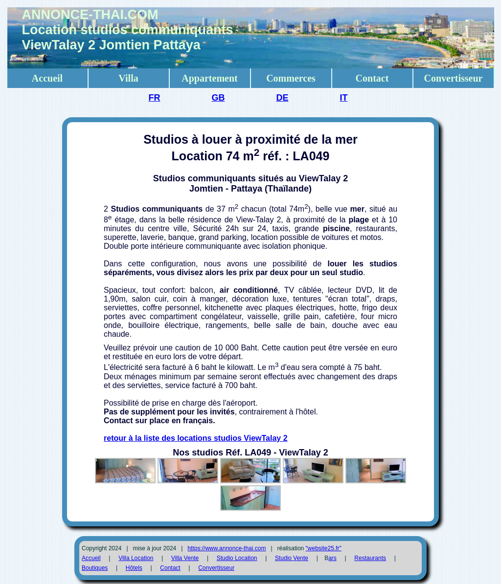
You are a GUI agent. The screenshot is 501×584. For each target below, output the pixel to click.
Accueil (47, 78)
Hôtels (134, 567)
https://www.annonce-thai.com (226, 548)
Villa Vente (185, 558)
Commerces (291, 78)
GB (218, 98)
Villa (128, 78)
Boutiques (95, 567)
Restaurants (370, 558)
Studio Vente (291, 558)
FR (154, 98)
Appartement (209, 78)
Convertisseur (453, 78)
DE (282, 98)
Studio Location (237, 558)
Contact (372, 78)
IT (344, 98)
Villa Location (135, 558)
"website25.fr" (324, 548)
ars (332, 558)
